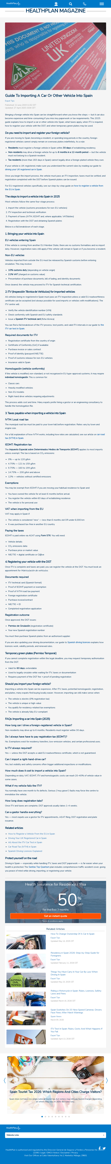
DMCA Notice (53, 1152)
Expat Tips (9, 101)
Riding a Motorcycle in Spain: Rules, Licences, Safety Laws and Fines (76, 992)
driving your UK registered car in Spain (23, 169)
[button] (70, 4)
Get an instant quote (55, 916)
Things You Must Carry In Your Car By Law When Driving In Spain (74, 973)
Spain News (56, 1016)
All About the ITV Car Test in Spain (25, 842)
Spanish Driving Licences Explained (25, 851)
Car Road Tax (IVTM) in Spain (22, 846)
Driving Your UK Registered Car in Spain (27, 838)
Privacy (75, 1152)
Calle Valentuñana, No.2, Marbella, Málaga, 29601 (64, 1155)
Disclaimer (65, 1152)
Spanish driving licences (78, 642)
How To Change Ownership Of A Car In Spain (72, 933)
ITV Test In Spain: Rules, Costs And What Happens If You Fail (76, 1030)
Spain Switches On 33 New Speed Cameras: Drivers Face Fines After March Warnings (76, 1011)
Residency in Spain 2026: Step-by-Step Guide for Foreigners (75, 954)
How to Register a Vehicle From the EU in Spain (31, 833)
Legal (42, 1152)
